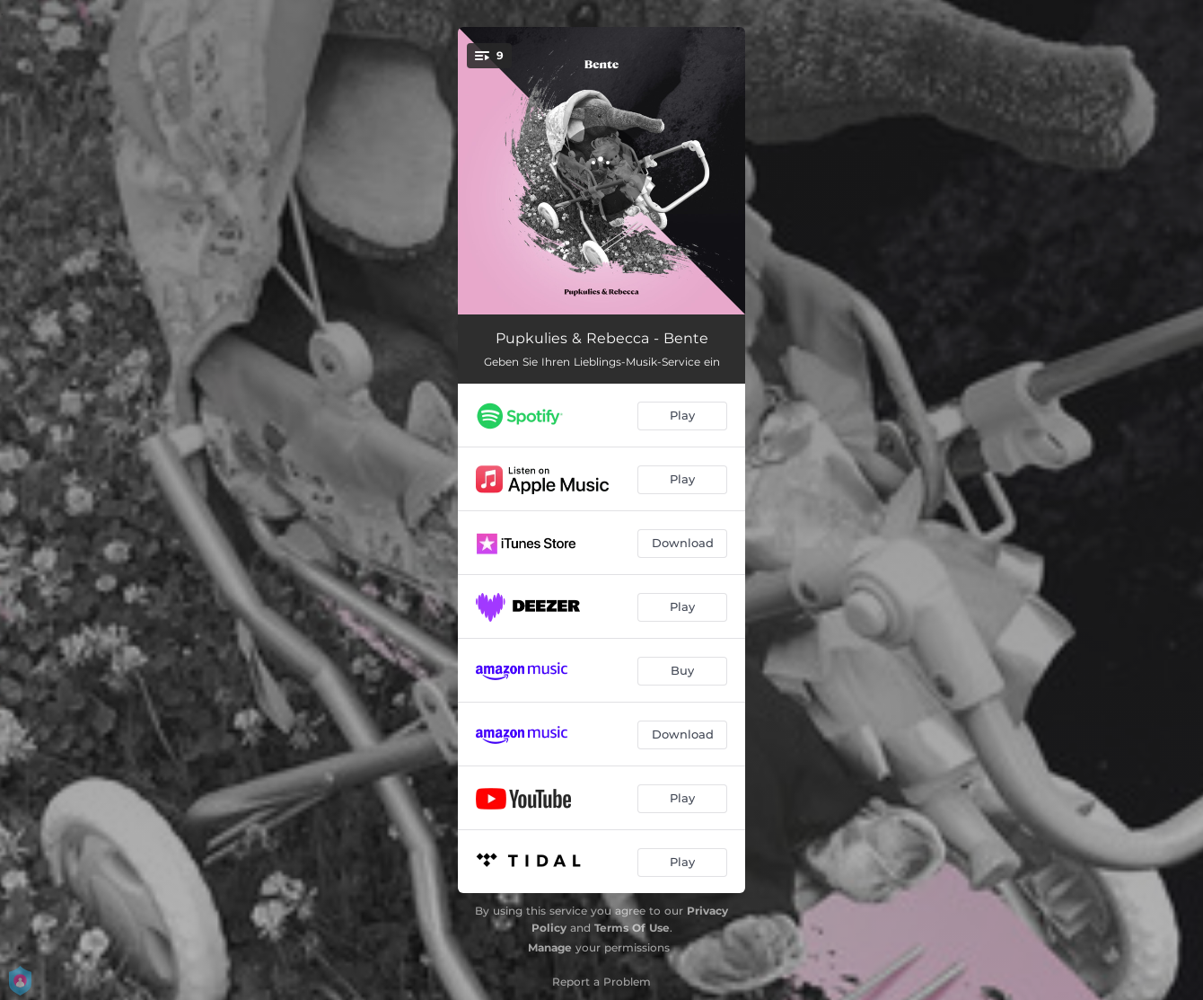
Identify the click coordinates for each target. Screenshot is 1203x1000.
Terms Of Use (632, 927)
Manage (550, 947)
